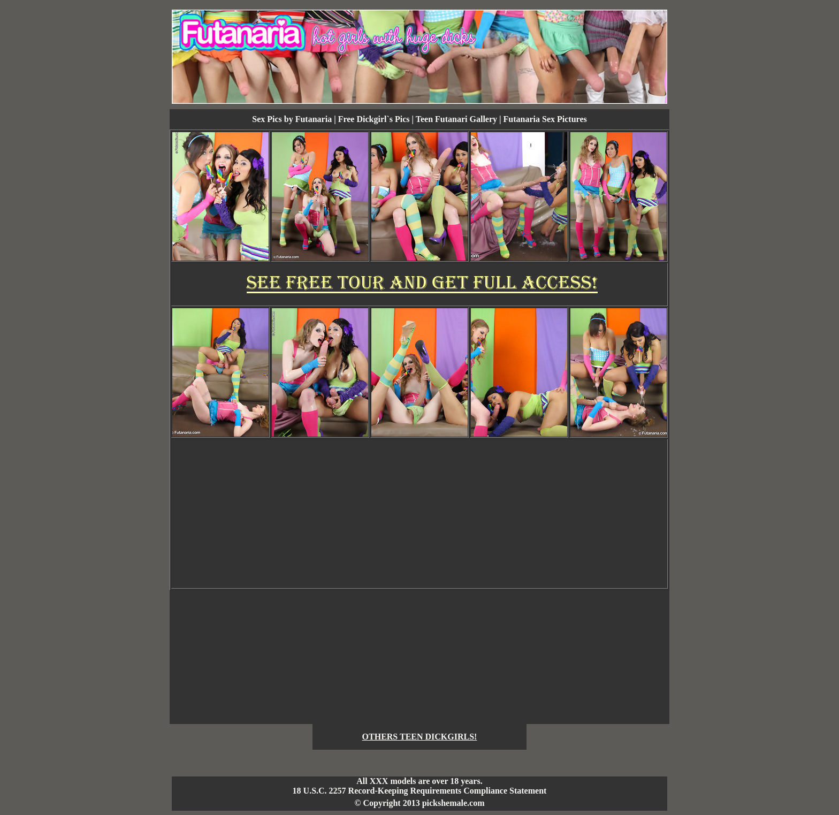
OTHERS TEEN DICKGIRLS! (419, 736)
